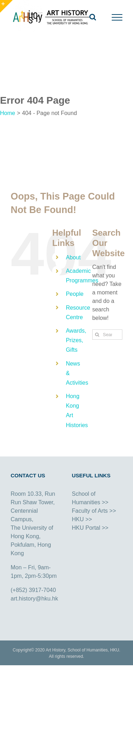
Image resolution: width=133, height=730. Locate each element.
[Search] (97, 334)
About (73, 257)
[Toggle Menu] (117, 17)
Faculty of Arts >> (94, 511)
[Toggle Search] (92, 17)
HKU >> (82, 519)
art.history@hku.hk (34, 599)
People (75, 294)
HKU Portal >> (90, 528)
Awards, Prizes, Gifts (76, 340)
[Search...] (107, 334)
